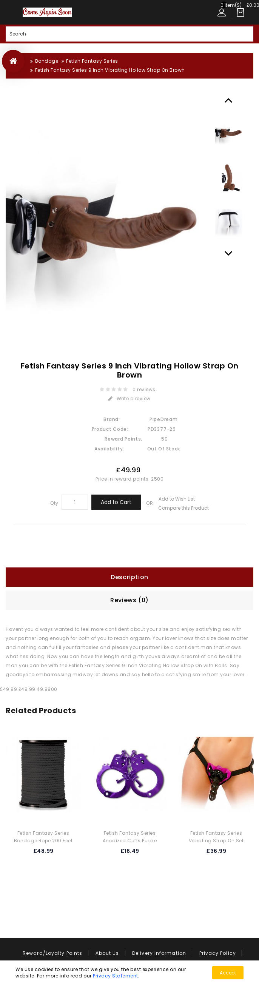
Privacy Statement (115, 976)
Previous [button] (228, 100)
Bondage (47, 61)
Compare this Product (183, 508)
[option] (228, 132)
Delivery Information (159, 953)
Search (245, 34)
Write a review (129, 398)
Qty (54, 503)
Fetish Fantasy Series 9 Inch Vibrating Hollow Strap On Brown (110, 70)
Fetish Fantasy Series (92, 61)
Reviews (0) (129, 600)
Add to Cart (116, 502)
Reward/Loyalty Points (52, 953)
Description (129, 577)
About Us (107, 953)
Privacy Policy (217, 953)
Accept (228, 973)
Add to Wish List (177, 499)
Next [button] (228, 253)
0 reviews (144, 389)
